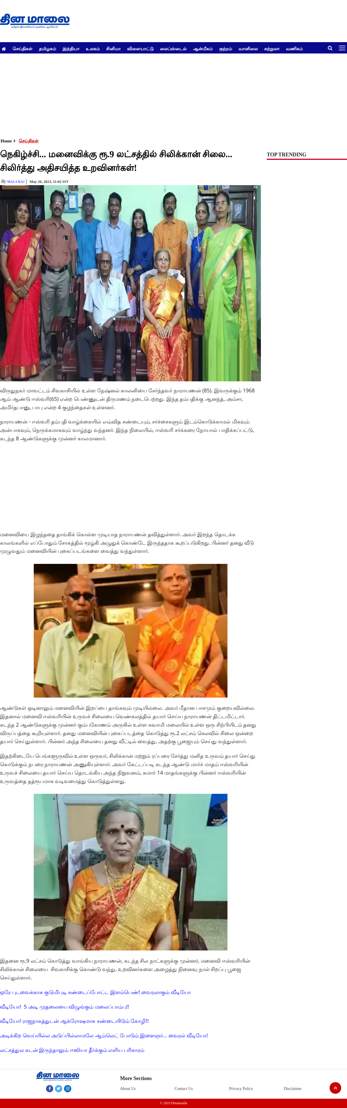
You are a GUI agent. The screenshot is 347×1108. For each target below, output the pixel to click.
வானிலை (248, 48)
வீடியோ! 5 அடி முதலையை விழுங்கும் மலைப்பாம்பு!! (64, 1006)
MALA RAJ (15, 182)
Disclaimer (293, 1088)
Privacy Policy (241, 1088)
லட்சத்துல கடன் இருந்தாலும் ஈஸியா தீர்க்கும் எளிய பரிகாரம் (72, 1049)
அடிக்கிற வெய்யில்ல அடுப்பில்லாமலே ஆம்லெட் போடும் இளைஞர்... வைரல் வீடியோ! (104, 1035)
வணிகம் (294, 48)
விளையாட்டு (140, 48)
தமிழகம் (47, 48)
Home (6, 141)
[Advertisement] (171, 94)
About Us (128, 1088)
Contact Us (184, 1088)
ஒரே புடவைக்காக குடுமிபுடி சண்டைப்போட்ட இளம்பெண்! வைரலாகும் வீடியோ (95, 992)
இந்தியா (71, 48)
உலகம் (93, 48)
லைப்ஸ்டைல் (173, 48)
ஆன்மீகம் (203, 48)
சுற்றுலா (272, 48)
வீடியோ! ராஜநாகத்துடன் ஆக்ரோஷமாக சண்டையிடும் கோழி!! (74, 1020)
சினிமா (113, 48)
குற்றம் (225, 48)
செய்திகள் (23, 48)
